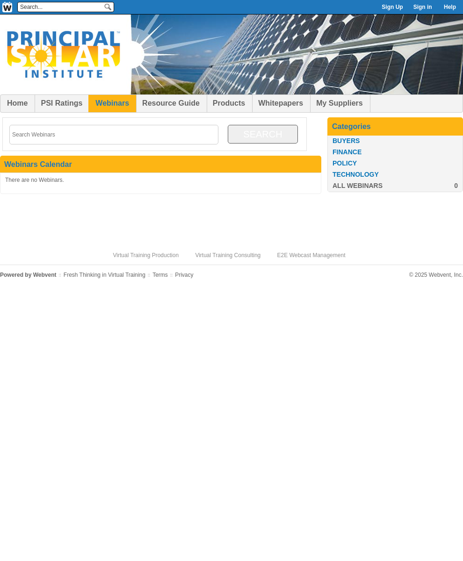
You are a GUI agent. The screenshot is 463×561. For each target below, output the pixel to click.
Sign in (422, 7)
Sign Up (392, 7)
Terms (160, 275)
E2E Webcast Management (311, 255)
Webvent (45, 275)
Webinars (112, 103)
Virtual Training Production (146, 255)
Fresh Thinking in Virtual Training (104, 275)
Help (450, 7)
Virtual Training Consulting (227, 255)
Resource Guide (171, 103)
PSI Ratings (61, 103)
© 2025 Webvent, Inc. (436, 275)
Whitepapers (280, 103)
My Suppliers (339, 103)
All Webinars (358, 185)
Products (229, 103)
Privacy (184, 275)
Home (17, 103)
